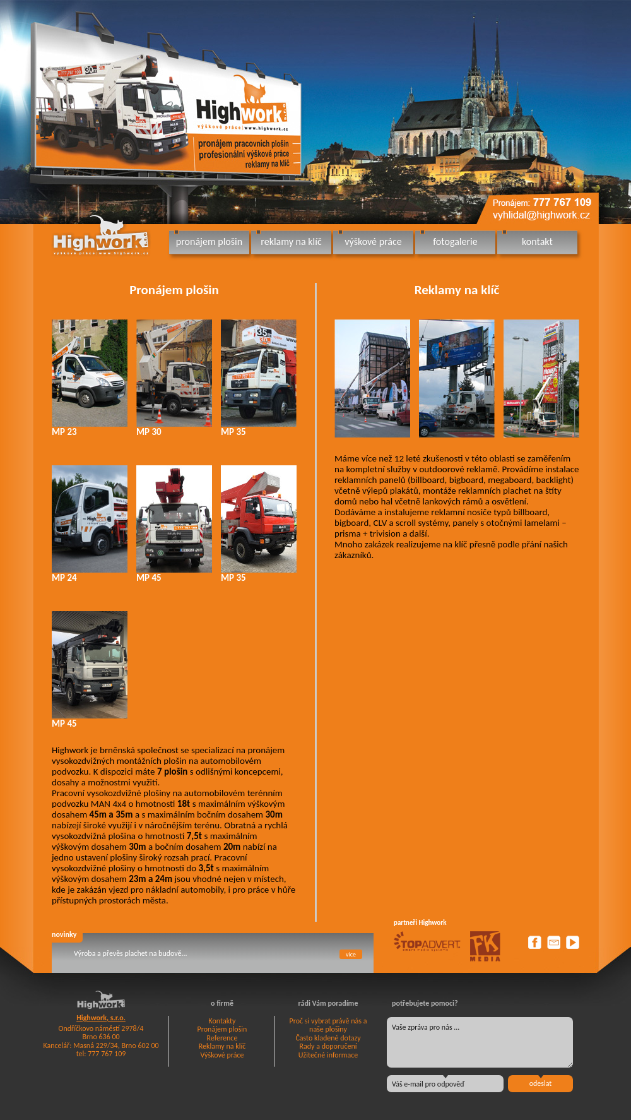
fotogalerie (455, 241)
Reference (222, 1038)
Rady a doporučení (328, 1046)
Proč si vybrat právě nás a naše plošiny (328, 1025)
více (351, 954)
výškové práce (373, 241)
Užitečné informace (328, 1055)
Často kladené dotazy (327, 1038)
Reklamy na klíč (457, 290)
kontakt (537, 241)
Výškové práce (222, 1055)
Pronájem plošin (174, 290)
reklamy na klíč (291, 241)
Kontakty (221, 1020)
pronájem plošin (209, 241)
